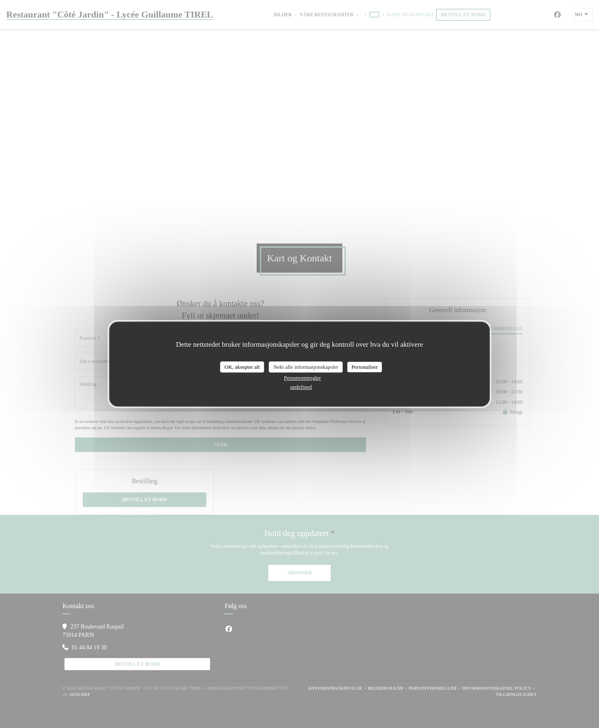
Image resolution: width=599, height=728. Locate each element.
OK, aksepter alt (242, 367)
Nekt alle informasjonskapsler (305, 367)
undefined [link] (301, 387)
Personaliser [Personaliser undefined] (364, 367)
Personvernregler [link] (302, 378)
